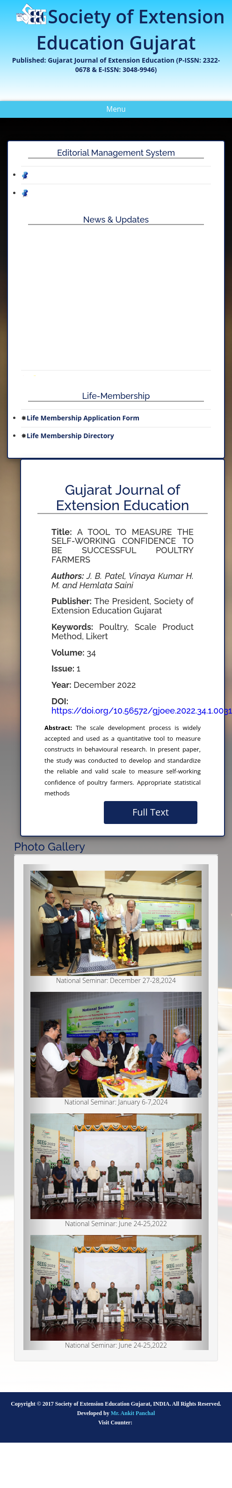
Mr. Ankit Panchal (133, 1413)
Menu (123, 111)
